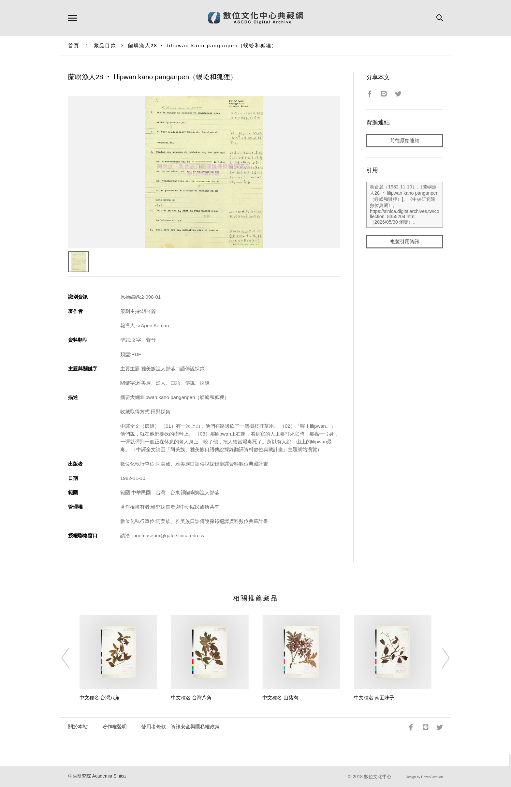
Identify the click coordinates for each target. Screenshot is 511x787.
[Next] (440, 658)
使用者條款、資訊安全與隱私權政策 (180, 726)
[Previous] (71, 658)
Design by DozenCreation (424, 777)
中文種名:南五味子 (374, 697)
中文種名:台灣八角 (100, 697)
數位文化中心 (377, 776)
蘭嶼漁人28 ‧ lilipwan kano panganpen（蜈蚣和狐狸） (202, 45)
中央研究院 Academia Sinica (97, 776)
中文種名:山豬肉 (280, 697)
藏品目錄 (105, 45)
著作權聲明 (114, 726)
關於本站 (78, 726)
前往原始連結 (404, 140)
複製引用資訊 (404, 242)
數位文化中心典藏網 (255, 18)
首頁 (74, 45)
